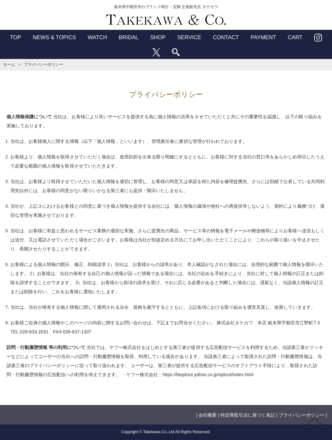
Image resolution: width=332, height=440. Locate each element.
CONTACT (226, 37)
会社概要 (207, 415)
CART (295, 37)
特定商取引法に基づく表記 (247, 415)
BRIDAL (128, 37)
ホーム (9, 64)
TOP (15, 37)
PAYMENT (263, 37)
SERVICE (189, 37)
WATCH (97, 37)
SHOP (158, 37)
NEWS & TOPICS (54, 37)
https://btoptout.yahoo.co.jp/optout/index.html (207, 374)
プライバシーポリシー (301, 415)
